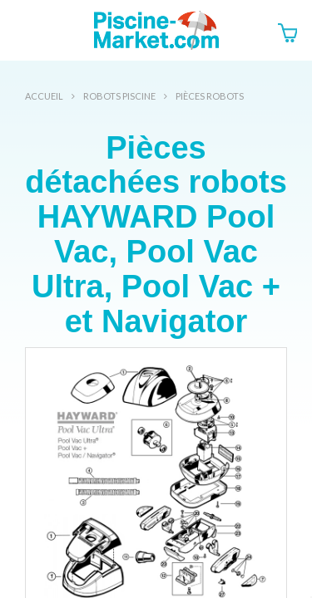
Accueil (44, 96)
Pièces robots (210, 96)
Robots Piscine (119, 96)
